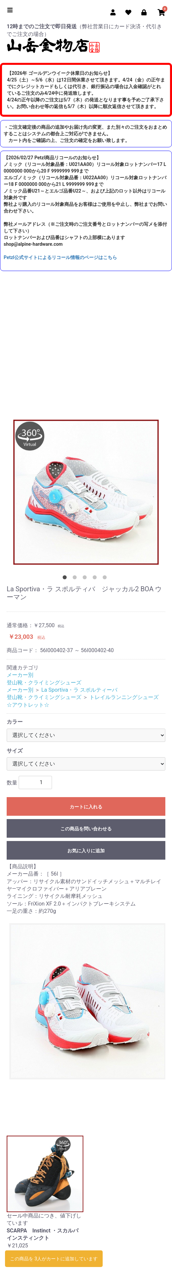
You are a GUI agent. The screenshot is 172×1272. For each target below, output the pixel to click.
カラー (15, 722)
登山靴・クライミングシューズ (44, 682)
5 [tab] (106, 578)
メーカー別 (20, 675)
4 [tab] (96, 578)
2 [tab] (76, 578)
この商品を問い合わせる (86, 828)
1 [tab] (66, 578)
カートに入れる (86, 806)
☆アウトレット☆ (28, 705)
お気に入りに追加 (86, 850)
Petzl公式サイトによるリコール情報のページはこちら (60, 257)
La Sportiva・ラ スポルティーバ (79, 690)
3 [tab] (86, 578)
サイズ (15, 751)
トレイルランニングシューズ (124, 697)
